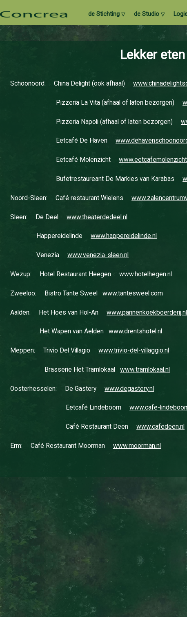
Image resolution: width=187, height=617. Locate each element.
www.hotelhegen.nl (145, 274)
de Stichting (106, 14)
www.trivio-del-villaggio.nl (133, 350)
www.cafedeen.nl (160, 426)
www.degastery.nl (129, 388)
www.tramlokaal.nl (145, 369)
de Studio (149, 14)
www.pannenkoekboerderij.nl (147, 312)
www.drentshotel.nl (135, 331)
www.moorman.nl (137, 446)
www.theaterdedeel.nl (97, 217)
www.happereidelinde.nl (124, 236)
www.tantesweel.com (132, 293)
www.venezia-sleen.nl (98, 255)
